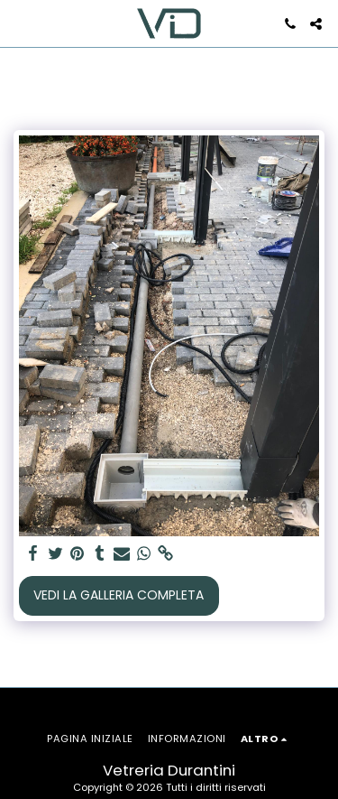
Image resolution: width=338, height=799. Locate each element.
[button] (20, 23)
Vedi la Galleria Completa (118, 595)
